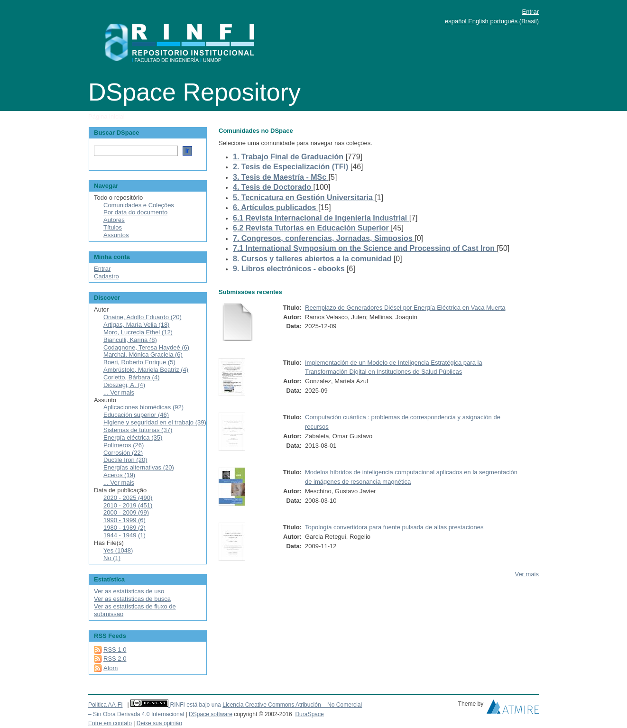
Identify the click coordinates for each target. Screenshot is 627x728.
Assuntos (116, 235)
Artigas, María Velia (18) (136, 324)
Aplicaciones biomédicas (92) (143, 407)
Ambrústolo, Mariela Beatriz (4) (145, 369)
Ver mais (527, 574)
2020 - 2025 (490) (127, 497)
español (456, 21)
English (478, 21)
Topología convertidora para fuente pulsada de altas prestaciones (394, 527)
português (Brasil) (514, 21)
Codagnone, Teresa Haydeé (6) (146, 347)
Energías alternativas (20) (138, 467)
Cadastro (106, 276)
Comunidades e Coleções (138, 205)
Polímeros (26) (123, 445)
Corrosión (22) (123, 452)
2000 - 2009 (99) (126, 512)
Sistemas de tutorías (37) (137, 429)
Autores (114, 219)
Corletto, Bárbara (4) (131, 377)
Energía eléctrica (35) (132, 437)
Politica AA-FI (105, 704)
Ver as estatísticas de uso (129, 591)
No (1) (111, 558)
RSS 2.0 (114, 658)
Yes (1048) (118, 550)
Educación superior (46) (136, 414)
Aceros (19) (119, 475)
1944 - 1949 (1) (124, 535)
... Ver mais (118, 392)
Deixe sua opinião (159, 723)
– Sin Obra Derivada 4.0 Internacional (136, 714)
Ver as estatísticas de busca (132, 598)
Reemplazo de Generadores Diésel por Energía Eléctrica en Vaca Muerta (405, 307)
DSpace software (210, 714)
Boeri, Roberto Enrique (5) (139, 362)
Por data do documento (135, 212)
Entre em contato (110, 723)
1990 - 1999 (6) (124, 520)
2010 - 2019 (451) (127, 505)
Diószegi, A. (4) (124, 384)
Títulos (112, 227)
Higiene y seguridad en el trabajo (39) (154, 422)
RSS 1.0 (114, 649)
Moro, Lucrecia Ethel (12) (138, 332)
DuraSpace (309, 714)
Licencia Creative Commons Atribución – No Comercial (292, 704)
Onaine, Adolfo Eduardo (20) (142, 317)
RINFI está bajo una (195, 704)
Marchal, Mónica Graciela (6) (143, 354)
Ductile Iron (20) (125, 459)
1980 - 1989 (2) (124, 527)
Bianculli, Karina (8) (130, 339)
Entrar (530, 11)
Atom (110, 668)
